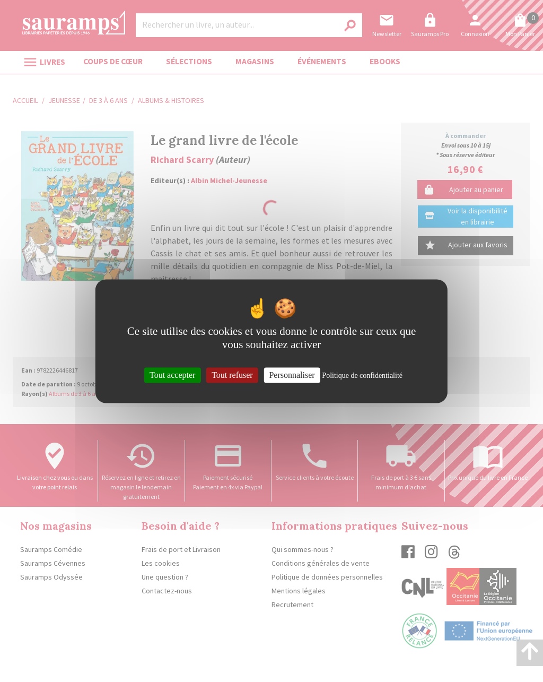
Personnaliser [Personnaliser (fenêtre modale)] (291, 374)
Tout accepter (172, 374)
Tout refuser (232, 374)
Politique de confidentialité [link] (362, 375)
